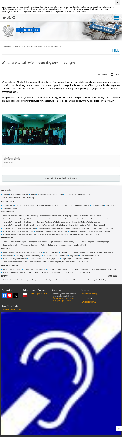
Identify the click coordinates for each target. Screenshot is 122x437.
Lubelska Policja (19, 46)
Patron (86, 205)
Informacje (5, 248)
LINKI (60, 46)
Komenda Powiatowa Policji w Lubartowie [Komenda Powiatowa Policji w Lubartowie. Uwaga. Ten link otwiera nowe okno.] (53, 222)
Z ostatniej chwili (44, 195)
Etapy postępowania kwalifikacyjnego (63, 242)
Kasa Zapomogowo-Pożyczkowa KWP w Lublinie (22, 252)
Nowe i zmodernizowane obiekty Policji (18, 198)
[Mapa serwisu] (9, 18)
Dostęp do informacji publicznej (58, 280)
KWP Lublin (7, 280)
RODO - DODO (112, 276)
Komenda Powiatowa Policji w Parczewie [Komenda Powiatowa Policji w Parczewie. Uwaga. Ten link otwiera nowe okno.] (19, 228)
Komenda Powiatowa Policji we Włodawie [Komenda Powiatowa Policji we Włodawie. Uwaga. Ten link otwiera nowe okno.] (19, 234)
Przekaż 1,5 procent (51, 259)
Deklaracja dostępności (92, 294)
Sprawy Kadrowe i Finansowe (56, 256)
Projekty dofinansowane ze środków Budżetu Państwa (24, 262)
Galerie (6, 195)
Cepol (99, 252)
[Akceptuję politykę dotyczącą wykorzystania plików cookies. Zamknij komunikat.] (117, 2)
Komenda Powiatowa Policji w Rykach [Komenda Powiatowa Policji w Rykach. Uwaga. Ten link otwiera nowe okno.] (18, 231)
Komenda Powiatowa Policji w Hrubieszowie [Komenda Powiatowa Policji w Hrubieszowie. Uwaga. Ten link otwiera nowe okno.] (20, 219)
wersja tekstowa (89, 302)
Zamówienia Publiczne (9, 265)
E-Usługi (102, 280)
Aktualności (6, 190)
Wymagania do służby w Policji (33, 245)
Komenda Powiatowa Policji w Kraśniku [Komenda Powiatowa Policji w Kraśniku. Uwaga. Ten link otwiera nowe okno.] (18, 222)
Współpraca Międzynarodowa (15, 259)
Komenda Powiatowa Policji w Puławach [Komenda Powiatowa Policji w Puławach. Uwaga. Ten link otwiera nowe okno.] (54, 228)
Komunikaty (58, 195)
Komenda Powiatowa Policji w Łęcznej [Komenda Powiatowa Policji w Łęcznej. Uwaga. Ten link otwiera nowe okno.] (18, 225)
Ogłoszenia (108, 252)
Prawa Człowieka (51, 252)
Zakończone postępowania (34, 269)
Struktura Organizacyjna (25, 205)
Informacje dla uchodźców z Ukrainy (79, 195)
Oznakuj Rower (35, 259)
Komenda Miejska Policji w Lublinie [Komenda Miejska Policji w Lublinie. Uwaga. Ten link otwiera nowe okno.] (86, 222)
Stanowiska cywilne (11, 245)
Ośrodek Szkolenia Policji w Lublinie (84, 234)
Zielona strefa (8, 256)
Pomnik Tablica (98, 205)
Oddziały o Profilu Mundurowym (28, 256)
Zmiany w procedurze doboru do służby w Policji (67, 245)
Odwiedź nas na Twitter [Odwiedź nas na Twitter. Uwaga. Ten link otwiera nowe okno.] (15, 295)
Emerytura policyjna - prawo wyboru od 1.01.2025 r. (69, 262)
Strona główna (7, 46)
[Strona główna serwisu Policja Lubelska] (4, 18)
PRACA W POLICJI (7, 238)
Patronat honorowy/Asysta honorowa (52, 205)
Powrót (102, 74)
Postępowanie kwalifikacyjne (14, 242)
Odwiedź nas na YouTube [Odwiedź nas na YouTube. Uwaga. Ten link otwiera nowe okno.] (9, 295)
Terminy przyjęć (102, 242)
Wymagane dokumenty (37, 242)
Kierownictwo (8, 205)
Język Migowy (67, 259)
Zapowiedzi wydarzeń (19, 195)
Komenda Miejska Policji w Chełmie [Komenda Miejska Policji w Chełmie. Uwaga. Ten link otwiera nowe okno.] (88, 216)
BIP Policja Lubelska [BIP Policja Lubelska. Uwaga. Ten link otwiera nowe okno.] (38, 294)
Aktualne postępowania (12, 269)
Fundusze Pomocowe (83, 259)
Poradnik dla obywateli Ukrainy (73, 252)
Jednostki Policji (75, 205)
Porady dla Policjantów (90, 256)
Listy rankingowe (87, 242)
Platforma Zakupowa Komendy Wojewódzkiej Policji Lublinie (66, 272)
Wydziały (30, 46)
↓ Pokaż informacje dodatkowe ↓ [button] (61, 178)
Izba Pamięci (111, 205)
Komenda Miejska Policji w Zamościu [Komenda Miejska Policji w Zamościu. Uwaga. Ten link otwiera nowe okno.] (53, 234)
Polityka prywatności (62, 300)
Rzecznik (77, 280)
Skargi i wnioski (37, 280)
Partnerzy (91, 252)
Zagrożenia (74, 256)
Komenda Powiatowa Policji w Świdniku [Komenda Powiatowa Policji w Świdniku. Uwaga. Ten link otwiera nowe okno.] (51, 231)
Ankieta (6, 272)
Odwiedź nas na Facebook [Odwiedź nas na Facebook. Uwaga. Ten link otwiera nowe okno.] (4, 295)
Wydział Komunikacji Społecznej (45, 46)
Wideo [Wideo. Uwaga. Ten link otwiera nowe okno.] (33, 195)
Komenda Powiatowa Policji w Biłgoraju (56, 216)
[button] (116, 18)
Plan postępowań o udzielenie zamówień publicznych (68, 269)
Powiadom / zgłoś (90, 280)
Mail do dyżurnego (21, 280)
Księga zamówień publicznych (104, 269)
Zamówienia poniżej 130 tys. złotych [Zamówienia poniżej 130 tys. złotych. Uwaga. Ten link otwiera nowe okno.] (25, 272)
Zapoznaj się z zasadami (63, 298)
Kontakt (4, 276)
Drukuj (115, 74)
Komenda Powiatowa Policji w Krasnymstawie (100, 219)
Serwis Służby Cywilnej (13, 310)
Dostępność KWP (10, 208)
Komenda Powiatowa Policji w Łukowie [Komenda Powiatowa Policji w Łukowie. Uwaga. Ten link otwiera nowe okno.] (51, 225)
